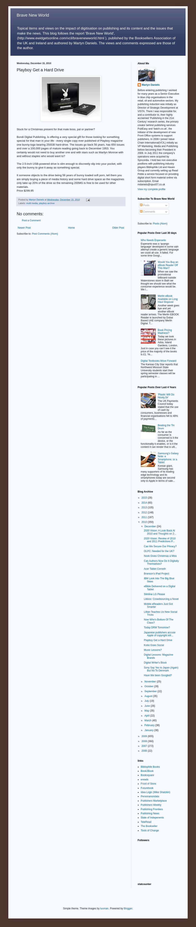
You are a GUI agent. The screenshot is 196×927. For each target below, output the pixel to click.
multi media (32, 203)
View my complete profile (151, 189)
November (150, 681)
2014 (145, 502)
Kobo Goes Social (154, 645)
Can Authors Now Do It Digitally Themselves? (161, 562)
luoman (104, 908)
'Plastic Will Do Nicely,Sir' (166, 396)
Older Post (118, 227)
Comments (147, 211)
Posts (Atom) (160, 223)
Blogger (128, 908)
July (147, 700)
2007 (145, 746)
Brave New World (33, 15)
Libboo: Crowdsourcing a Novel (161, 599)
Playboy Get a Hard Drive (158, 640)
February (149, 725)
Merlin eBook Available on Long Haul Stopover (168, 299)
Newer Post (24, 227)
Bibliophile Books (150, 766)
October (149, 686)
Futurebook (147, 788)
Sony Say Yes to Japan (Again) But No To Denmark (161, 669)
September (150, 691)
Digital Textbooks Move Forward (158, 360)
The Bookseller (149, 826)
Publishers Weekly (151, 804)
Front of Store (148, 783)
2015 (145, 497)
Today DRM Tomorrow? (157, 627)
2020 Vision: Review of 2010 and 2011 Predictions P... (160, 540)
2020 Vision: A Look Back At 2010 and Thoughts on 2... (160, 532)
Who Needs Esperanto (153, 240)
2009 (145, 736)
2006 (145, 750)
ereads (144, 779)
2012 (145, 512)
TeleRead (146, 822)
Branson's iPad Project (156, 573)
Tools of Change (150, 830)
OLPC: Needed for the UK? (159, 551)
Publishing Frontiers (152, 809)
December (150, 526)
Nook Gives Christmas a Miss (160, 555)
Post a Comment (31, 220)
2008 (145, 741)
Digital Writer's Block (155, 662)
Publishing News (150, 813)
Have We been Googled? (158, 675)
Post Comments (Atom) (45, 233)
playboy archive (47, 203)
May (147, 710)
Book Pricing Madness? (165, 331)
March (148, 720)
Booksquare (147, 775)
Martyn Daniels (151, 84)
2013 (145, 507)
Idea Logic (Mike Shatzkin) (155, 792)
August (148, 696)
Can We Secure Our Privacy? (160, 546)
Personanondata (150, 796)
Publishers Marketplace (154, 800)
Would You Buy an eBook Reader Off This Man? (168, 265)
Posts (144, 205)
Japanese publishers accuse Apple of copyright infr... (159, 634)
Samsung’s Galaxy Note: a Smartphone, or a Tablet (168, 458)
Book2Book (147, 771)
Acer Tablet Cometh (155, 568)
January (149, 730)
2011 (145, 517)
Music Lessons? (153, 650)
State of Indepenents (152, 817)
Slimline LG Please (154, 594)
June (147, 705)
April (147, 715)
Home (71, 227)
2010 (145, 522)
